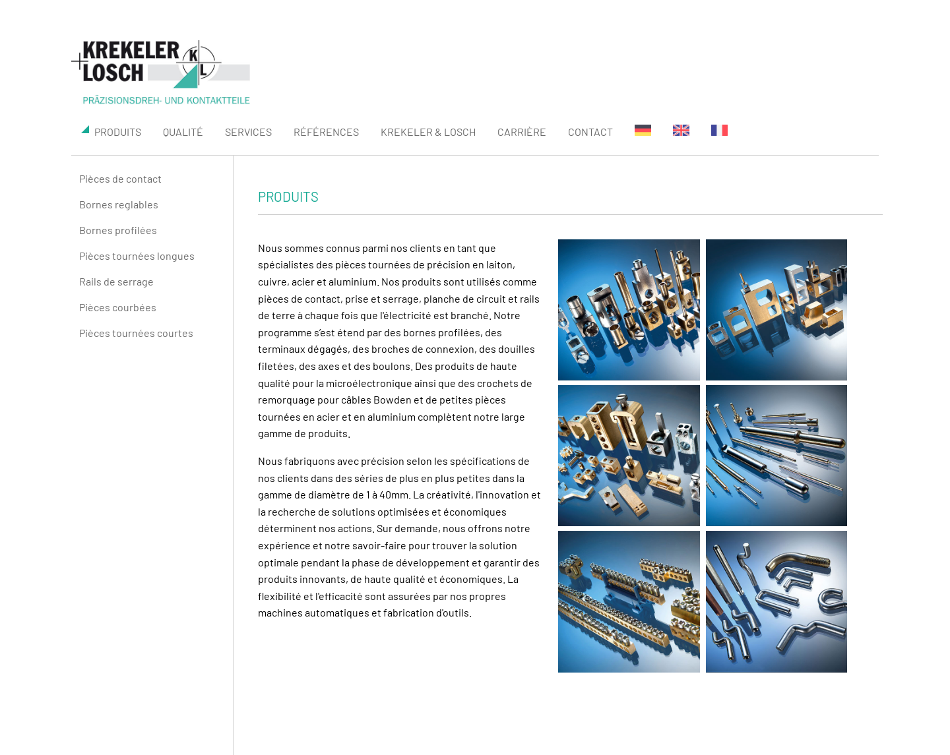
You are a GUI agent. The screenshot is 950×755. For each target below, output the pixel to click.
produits (111, 131)
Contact (590, 131)
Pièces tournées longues (137, 255)
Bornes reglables (118, 204)
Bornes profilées (118, 230)
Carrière (521, 131)
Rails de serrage (116, 281)
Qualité (183, 131)
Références (326, 131)
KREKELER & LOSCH (428, 131)
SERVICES (248, 131)
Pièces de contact (120, 178)
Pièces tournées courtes (136, 332)
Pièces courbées (117, 307)
